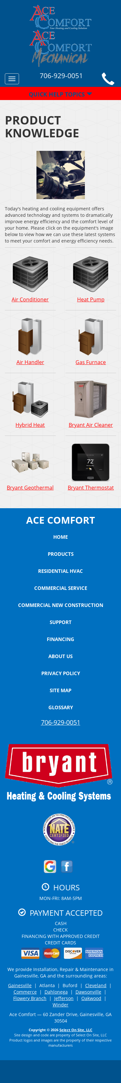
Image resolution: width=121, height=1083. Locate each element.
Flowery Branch (29, 998)
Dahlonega (56, 992)
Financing (60, 639)
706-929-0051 (60, 722)
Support (61, 622)
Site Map (60, 690)
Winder (60, 1005)
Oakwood (91, 998)
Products (61, 554)
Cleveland (95, 985)
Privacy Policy (60, 673)
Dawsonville (88, 992)
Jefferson (64, 998)
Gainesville (20, 985)
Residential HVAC (60, 571)
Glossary (60, 707)
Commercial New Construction (60, 605)
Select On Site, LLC (75, 1029)
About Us (60, 656)
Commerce (25, 992)
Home (60, 537)
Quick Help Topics (60, 94)
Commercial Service (60, 588)
